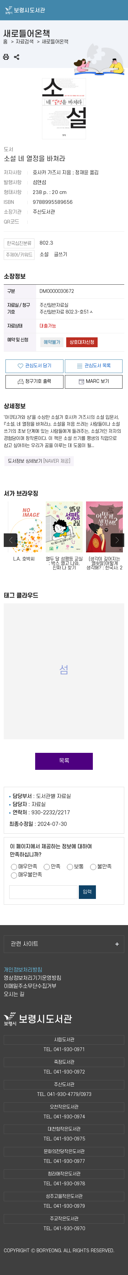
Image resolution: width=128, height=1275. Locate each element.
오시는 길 (14, 994)
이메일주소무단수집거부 (30, 986)
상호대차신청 (82, 342)
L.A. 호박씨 (23, 531)
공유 (16, 57)
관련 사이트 (65, 944)
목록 (64, 761)
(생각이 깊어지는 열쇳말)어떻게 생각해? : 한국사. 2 (104, 535)
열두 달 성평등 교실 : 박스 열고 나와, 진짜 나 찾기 (64, 535)
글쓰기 (60, 255)
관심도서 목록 (98, 365)
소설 (44, 255)
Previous (10, 540)
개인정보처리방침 (23, 970)
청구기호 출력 (38, 381)
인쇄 (6, 57)
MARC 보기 (97, 381)
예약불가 (52, 342)
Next (117, 540)
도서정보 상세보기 (39, 461)
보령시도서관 (64, 10)
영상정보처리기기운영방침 (32, 978)
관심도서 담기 (38, 365)
